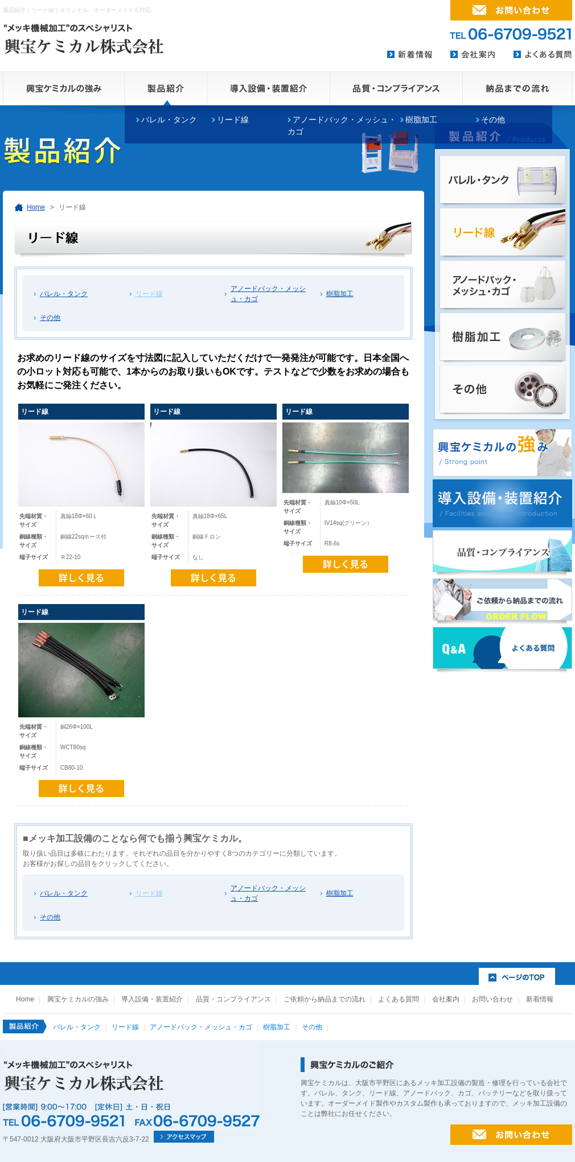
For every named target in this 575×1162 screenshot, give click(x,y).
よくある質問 (398, 999)
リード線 (233, 119)
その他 (493, 119)
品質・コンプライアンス (233, 999)
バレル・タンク (64, 294)
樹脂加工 (421, 119)
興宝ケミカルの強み (78, 999)
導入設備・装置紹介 (152, 999)
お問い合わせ (492, 999)
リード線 (149, 294)
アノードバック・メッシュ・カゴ (268, 294)
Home (36, 207)
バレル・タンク (169, 119)
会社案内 (445, 999)
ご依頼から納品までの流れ (324, 999)
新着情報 (539, 999)
